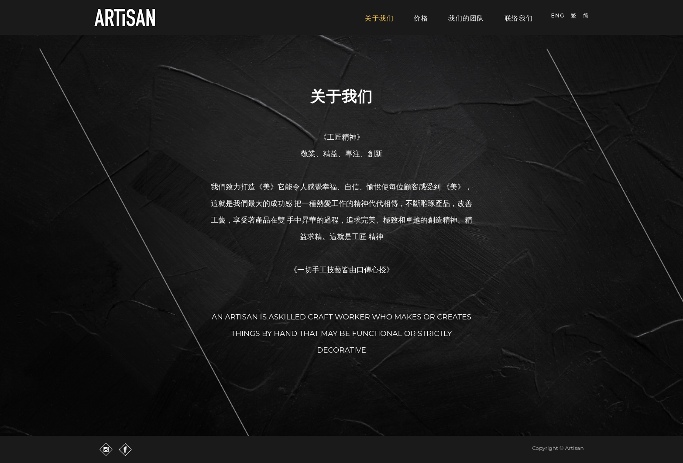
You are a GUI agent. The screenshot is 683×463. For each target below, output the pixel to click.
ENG (558, 15)
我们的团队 (466, 18)
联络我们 (519, 18)
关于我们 (379, 18)
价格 (421, 18)
